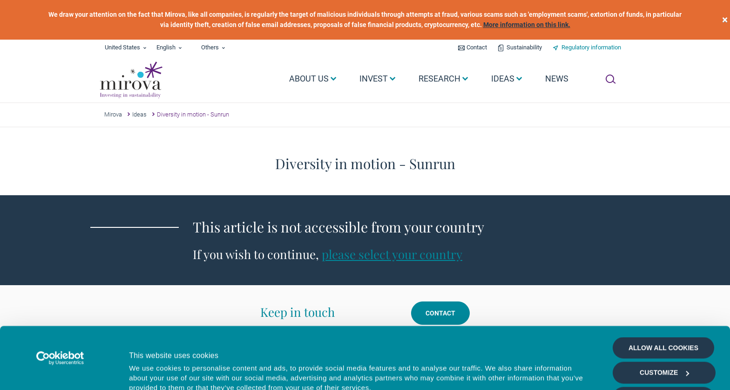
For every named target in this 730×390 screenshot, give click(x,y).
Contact (476, 47)
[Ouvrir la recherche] (610, 79)
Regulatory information (591, 47)
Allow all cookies (663, 290)
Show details (495, 372)
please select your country (392, 254)
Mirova (113, 114)
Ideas (139, 114)
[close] (725, 19)
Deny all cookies (663, 364)
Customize (664, 315)
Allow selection (663, 339)
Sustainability (524, 47)
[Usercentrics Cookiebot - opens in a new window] (60, 300)
